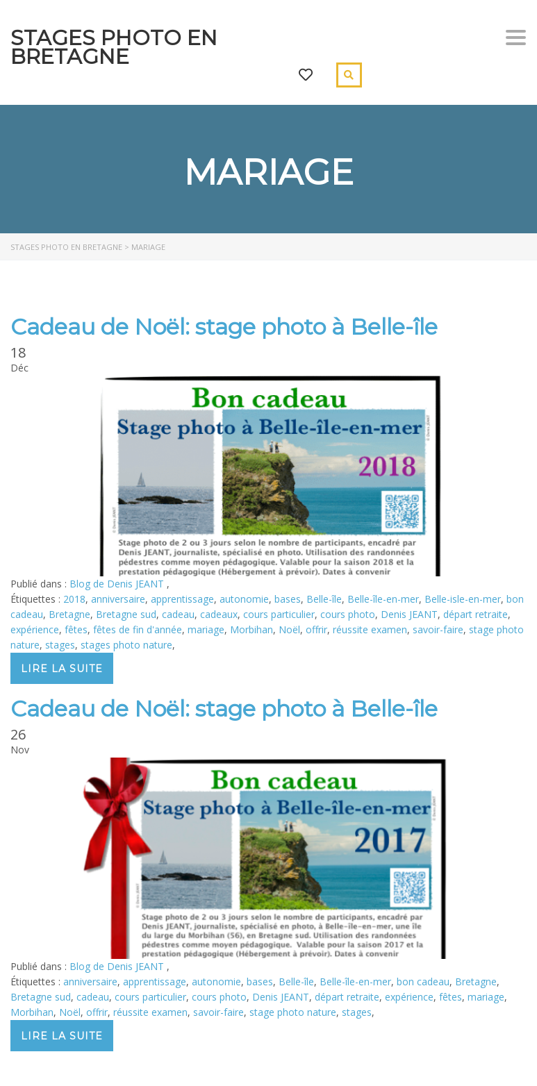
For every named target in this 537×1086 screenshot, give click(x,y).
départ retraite (475, 614)
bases (287, 598)
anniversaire (118, 598)
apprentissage (182, 598)
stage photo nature (292, 1012)
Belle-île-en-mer (383, 598)
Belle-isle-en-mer (462, 598)
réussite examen (370, 629)
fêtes (76, 629)
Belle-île (324, 598)
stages (60, 644)
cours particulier (279, 614)
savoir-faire (438, 629)
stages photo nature (126, 644)
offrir (316, 629)
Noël (289, 629)
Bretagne (69, 614)
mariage (206, 629)
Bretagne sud (126, 614)
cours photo (347, 614)
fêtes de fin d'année (137, 629)
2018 (74, 598)
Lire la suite (62, 668)
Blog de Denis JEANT (118, 583)
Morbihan (251, 629)
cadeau (178, 614)
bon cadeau (423, 981)
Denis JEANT (409, 614)
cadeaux (219, 614)
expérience (34, 629)
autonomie (244, 598)
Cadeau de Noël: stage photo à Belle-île (224, 326)
